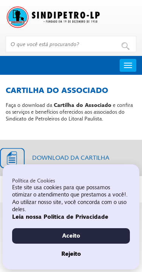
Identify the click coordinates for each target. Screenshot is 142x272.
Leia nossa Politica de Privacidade (60, 216)
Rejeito (71, 253)
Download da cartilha (70, 157)
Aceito (71, 235)
